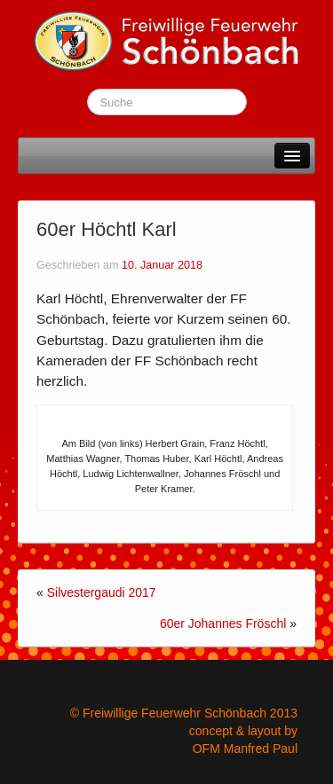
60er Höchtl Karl (106, 229)
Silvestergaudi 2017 (101, 592)
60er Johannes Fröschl (223, 623)
